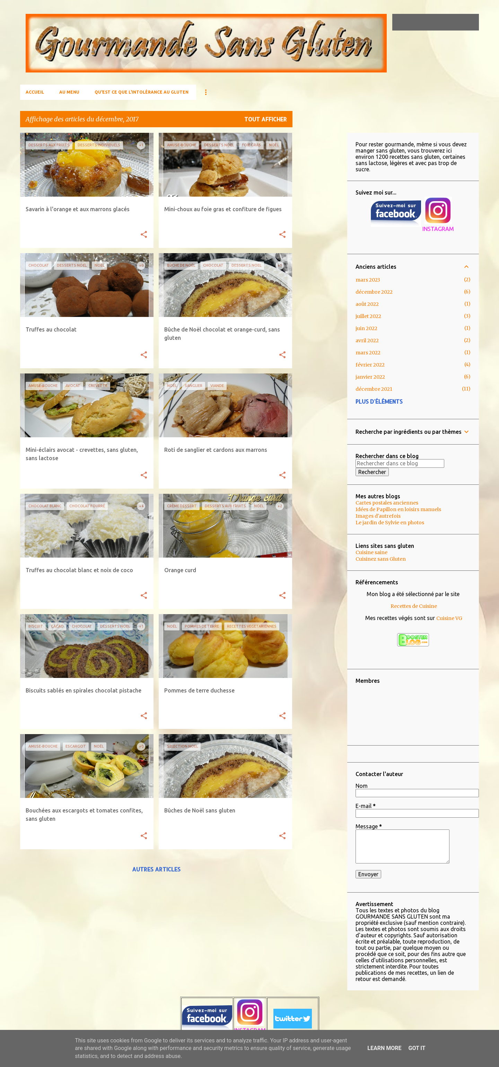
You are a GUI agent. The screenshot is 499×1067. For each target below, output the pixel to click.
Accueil (35, 92)
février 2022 (370, 365)
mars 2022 (368, 353)
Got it (416, 1048)
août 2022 (367, 304)
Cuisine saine (371, 552)
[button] (144, 235)
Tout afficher (265, 119)
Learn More (384, 1048)
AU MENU (69, 92)
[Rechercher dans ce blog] (442, 22)
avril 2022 (367, 340)
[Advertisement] (320, 237)
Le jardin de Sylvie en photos (390, 522)
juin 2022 (366, 328)
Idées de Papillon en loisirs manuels (398, 509)
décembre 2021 (374, 389)
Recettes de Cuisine (414, 606)
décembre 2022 (374, 292)
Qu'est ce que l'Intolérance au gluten (142, 92)
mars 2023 (368, 280)
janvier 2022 (370, 377)
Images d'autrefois (378, 516)
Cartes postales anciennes (387, 503)
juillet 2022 (368, 316)
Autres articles (156, 869)
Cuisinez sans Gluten (381, 559)
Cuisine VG (449, 618)
